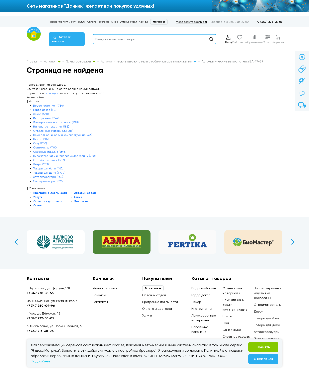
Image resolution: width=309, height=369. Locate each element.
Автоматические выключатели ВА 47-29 (232, 61)
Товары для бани (266, 318)
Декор (196, 302)
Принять (263, 347)
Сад (226, 323)
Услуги (81, 21)
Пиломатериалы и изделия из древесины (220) (64, 155)
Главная (32, 61)
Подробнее (41, 361)
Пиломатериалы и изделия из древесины (267, 293)
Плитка (228, 316)
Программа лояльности (62, 21)
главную (52, 93)
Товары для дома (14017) (49, 172)
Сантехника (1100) (45, 147)
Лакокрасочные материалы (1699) (56, 122)
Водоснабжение (203, 288)
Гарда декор (201, 295)
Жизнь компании (105, 288)
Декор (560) (41, 114)
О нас (114, 21)
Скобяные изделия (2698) (49, 151)
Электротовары (80, 61)
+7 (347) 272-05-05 (269, 22)
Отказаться (263, 359)
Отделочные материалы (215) (53, 130)
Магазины (159, 21)
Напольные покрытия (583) (51, 126)
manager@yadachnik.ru (191, 21)
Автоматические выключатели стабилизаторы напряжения (148, 61)
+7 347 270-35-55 (40, 293)
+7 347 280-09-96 (41, 306)
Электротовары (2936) (48, 181)
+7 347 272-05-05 (40, 318)
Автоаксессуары (266, 332)
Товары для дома (267, 325)
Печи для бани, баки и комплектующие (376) (62, 135)
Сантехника (232, 330)
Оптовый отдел (128, 21)
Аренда (143, 21)
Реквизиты (100, 302)
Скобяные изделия (237, 336)
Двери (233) (41, 164)
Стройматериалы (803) (49, 160)
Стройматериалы (267, 305)
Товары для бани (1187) (48, 168)
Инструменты (201, 309)
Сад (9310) (40, 143)
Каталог (52, 61)
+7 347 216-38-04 (40, 331)
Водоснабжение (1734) (48, 105)
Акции (78, 197)
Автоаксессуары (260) (48, 176)
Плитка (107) (41, 139)
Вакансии (100, 295)
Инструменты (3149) (46, 118)
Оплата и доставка (98, 21)
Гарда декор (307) (45, 109)
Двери (258, 311)
